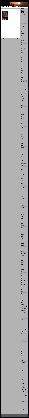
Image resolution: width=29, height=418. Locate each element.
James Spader (22, 162)
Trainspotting (22, 344)
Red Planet (22, 236)
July (22, 382)
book (21, 63)
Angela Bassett (22, 38)
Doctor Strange (22, 105)
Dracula (22, 109)
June (22, 383)
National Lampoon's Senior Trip (24, 211)
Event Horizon (22, 120)
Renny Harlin (22, 238)
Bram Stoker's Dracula (23, 65)
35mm (21, 24)
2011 (22, 377)
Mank (21, 194)
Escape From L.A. (22, 118)
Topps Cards (22, 342)
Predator (22, 229)
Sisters (21, 271)
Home (11, 38)
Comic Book (22, 83)
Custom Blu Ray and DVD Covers (24, 89)
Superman (22, 295)
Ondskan (22, 216)
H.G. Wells (22, 142)
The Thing (22, 333)
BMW (21, 61)
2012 (22, 376)
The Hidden (22, 319)
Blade (21, 56)
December (23, 379)
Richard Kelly (22, 242)
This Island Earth (22, 336)
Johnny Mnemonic (22, 174)
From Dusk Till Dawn (23, 131)
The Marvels (22, 327)
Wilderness (22, 355)
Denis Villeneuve (22, 101)
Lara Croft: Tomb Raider (23, 185)
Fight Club (22, 127)
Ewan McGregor (22, 123)
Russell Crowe (22, 258)
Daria (21, 94)
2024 (22, 367)
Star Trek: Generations (23, 282)
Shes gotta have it (22, 269)
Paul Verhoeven (22, 221)
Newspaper (22, 213)
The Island (22, 321)
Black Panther (22, 54)
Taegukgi (22, 300)
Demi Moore (22, 100)
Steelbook (22, 289)
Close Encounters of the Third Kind (24, 81)
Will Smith (22, 356)
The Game (22, 315)
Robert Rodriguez (22, 251)
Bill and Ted (22, 50)
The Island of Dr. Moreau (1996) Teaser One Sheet (24, 406)
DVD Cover (22, 111)
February (23, 386)
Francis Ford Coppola (23, 129)
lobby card (22, 190)
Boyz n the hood (22, 64)
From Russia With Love (23, 132)
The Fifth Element (22, 313)
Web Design (22, 353)
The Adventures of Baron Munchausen (23, 305)
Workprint (22, 360)
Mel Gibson (22, 201)
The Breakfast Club (23, 310)
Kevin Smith (22, 180)
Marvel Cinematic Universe (23, 198)
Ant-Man (22, 39)
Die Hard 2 (22, 103)
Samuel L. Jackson (23, 262)
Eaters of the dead (22, 112)
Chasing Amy (22, 74)
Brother (21, 68)
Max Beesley (22, 200)
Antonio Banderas (22, 40)
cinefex (21, 79)
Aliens (21, 35)
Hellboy (22, 149)
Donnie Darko (22, 107)
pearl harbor (22, 223)
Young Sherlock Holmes (23, 362)
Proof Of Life (22, 231)
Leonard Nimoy (22, 187)
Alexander (22, 31)
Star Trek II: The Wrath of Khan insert (24, 387)
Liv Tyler (22, 189)
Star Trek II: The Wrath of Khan (24, 280)
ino (21, 156)
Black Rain (22, 55)
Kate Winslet (22, 178)
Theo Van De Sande (23, 335)
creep (21, 85)
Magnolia (22, 193)
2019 (22, 371)
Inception (22, 154)
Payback (22, 222)
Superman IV (22, 297)
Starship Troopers (22, 288)
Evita (21, 122)
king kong (22, 183)
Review (21, 240)
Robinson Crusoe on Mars (23, 253)
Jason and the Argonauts (23, 163)
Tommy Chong (22, 340)
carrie (21, 72)
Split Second (22, 278)
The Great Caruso (22, 317)
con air (21, 84)
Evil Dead (22, 121)
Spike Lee (22, 277)
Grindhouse (22, 140)
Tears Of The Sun (22, 302)
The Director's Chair (23, 312)
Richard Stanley (22, 245)
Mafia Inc (22, 192)
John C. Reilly (22, 167)
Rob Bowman (22, 249)
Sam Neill (22, 260)
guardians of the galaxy (23, 141)
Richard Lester (22, 243)
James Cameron (22, 161)
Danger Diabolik (22, 91)
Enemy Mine (22, 116)
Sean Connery (22, 266)
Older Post (18, 38)
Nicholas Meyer (22, 214)
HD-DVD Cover (22, 147)
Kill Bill (21, 181)
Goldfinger (22, 138)
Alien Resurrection (22, 33)
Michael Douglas (22, 203)
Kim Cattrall (22, 182)
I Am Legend (22, 152)
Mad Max (22, 191)
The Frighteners (22, 314)
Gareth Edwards (22, 134)
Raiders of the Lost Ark (23, 234)
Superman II (22, 296)
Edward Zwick (22, 114)
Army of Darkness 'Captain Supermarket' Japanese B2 (24, 395)
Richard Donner (22, 241)
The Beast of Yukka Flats (23, 308)
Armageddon (22, 42)
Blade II (22, 57)
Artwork (22, 44)
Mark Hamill (22, 196)
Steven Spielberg (22, 293)
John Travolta (22, 172)
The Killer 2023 (22, 324)
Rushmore (22, 257)
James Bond (22, 160)
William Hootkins (22, 357)
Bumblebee (22, 70)
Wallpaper (22, 351)
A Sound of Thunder (23, 26)
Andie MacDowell (22, 37)
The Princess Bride (23, 331)
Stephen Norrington (23, 291)
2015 (22, 374)
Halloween (22, 143)
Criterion (22, 86)
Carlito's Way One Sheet (24, 389)
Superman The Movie (23, 298)
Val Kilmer (22, 349)
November (23, 380)
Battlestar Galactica (23, 48)
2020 (22, 370)
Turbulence (22, 347)
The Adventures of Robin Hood (24, 306)
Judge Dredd (22, 176)
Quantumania (22, 232)
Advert (21, 29)
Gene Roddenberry (23, 136)
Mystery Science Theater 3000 (24, 209)
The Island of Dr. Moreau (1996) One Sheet (24, 405)
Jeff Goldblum (22, 165)
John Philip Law (22, 171)
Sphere (21, 275)
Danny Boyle (22, 92)
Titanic (21, 337)
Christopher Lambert (23, 76)
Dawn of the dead (22, 96)
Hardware (22, 145)
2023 (22, 368)
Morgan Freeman (22, 207)
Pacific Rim (22, 218)
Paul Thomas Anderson (23, 220)
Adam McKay (22, 28)
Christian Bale (22, 75)
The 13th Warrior (22, 304)
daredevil (22, 93)
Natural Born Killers (23, 212)
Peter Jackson (22, 225)
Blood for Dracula (22, 59)
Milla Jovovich (22, 205)
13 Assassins (22, 22)
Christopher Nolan (22, 77)
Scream (22, 264)
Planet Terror (22, 227)
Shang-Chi (22, 268)
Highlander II (22, 151)
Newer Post (3, 38)
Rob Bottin (22, 248)
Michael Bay (22, 202)
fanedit (21, 125)
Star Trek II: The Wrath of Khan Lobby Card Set (24, 388)
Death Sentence (22, 98)
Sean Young (22, 267)
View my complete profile (23, 14)
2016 (22, 373)
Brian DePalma (22, 66)
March (22, 385)
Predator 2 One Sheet (24, 404)
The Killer (22, 323)
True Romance (22, 346)
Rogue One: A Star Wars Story (24, 255)
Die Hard (22, 102)
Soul (21, 273)
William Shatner (22, 358)
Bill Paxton (22, 52)
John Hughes (22, 169)
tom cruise (22, 338)
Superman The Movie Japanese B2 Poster (24, 402)
